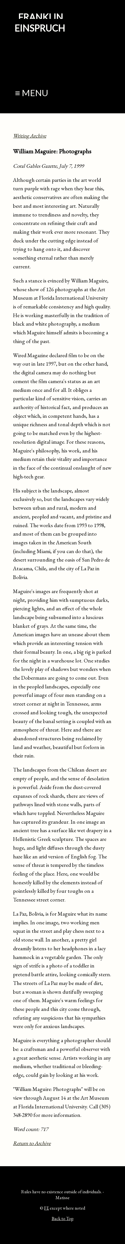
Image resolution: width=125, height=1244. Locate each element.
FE (46, 1208)
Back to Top (63, 1218)
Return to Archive (32, 1143)
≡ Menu (31, 93)
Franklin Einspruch (39, 23)
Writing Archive (29, 135)
